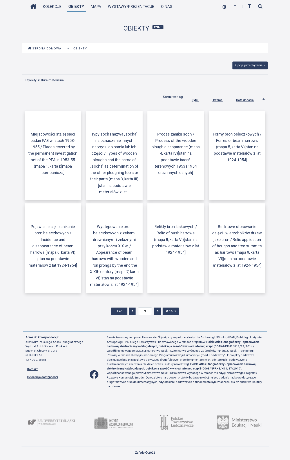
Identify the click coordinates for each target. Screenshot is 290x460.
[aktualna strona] (145, 311)
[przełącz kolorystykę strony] (224, 6)
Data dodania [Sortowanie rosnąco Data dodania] (248, 99)
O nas (166, 6)
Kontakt (32, 369)
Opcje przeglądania (249, 65)
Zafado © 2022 (145, 452)
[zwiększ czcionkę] (249, 6)
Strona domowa (44, 48)
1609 (172, 311)
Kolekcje (52, 6)
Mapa (96, 6)
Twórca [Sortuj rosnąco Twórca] (220, 99)
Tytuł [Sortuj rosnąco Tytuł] (199, 99)
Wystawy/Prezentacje (131, 6)
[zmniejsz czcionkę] (235, 6)
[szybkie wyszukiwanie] (260, 6)
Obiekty (76, 6)
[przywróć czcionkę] (242, 6)
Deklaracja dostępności (42, 377)
